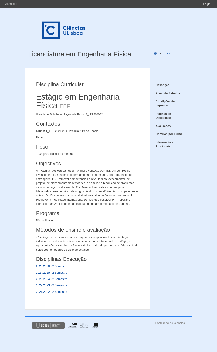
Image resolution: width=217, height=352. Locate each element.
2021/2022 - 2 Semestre (51, 291)
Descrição (162, 85)
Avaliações (163, 126)
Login (206, 4)
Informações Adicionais (164, 144)
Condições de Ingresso (165, 103)
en (168, 53)
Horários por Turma (169, 134)
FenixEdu (10, 4)
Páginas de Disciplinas (163, 116)
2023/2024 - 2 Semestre (51, 279)
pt (161, 53)
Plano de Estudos (168, 93)
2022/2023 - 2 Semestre (51, 285)
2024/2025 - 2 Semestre (51, 272)
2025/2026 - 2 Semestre (51, 266)
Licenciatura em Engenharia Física (79, 54)
